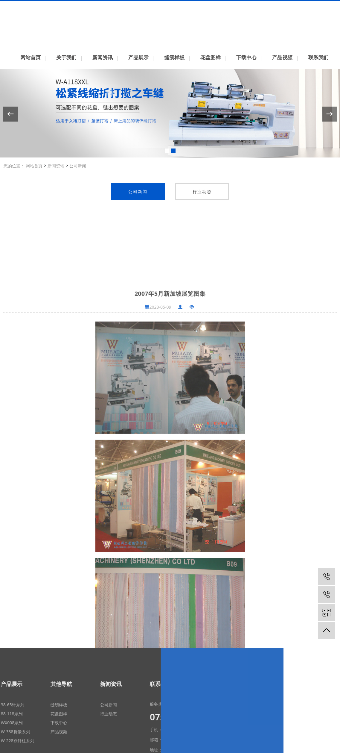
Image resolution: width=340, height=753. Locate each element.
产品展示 (138, 57)
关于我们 (66, 57)
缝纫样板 (174, 57)
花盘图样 (210, 57)
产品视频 (282, 57)
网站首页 (30, 57)
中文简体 (311, 5)
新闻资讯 (102, 57)
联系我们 (291, 5)
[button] (167, 151)
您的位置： (14, 166)
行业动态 (202, 191)
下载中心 (246, 57)
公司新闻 (77, 166)
